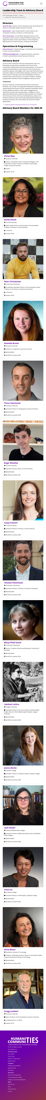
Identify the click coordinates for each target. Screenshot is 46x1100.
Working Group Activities (14, 1065)
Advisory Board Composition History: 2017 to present (21, 104)
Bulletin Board (11, 1061)
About (21, 15)
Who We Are (11, 1084)
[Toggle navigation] (41, 3)
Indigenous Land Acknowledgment (16, 1079)
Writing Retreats (12, 1068)
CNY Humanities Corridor (10, 15)
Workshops (11, 1070)
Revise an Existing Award (14, 1075)
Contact (10, 1091)
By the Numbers (12, 1089)
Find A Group (11, 1056)
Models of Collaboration (14, 1058)
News (9, 1086)
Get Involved (11, 1054)
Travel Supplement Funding (15, 1077)
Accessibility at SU (12, 1049)
